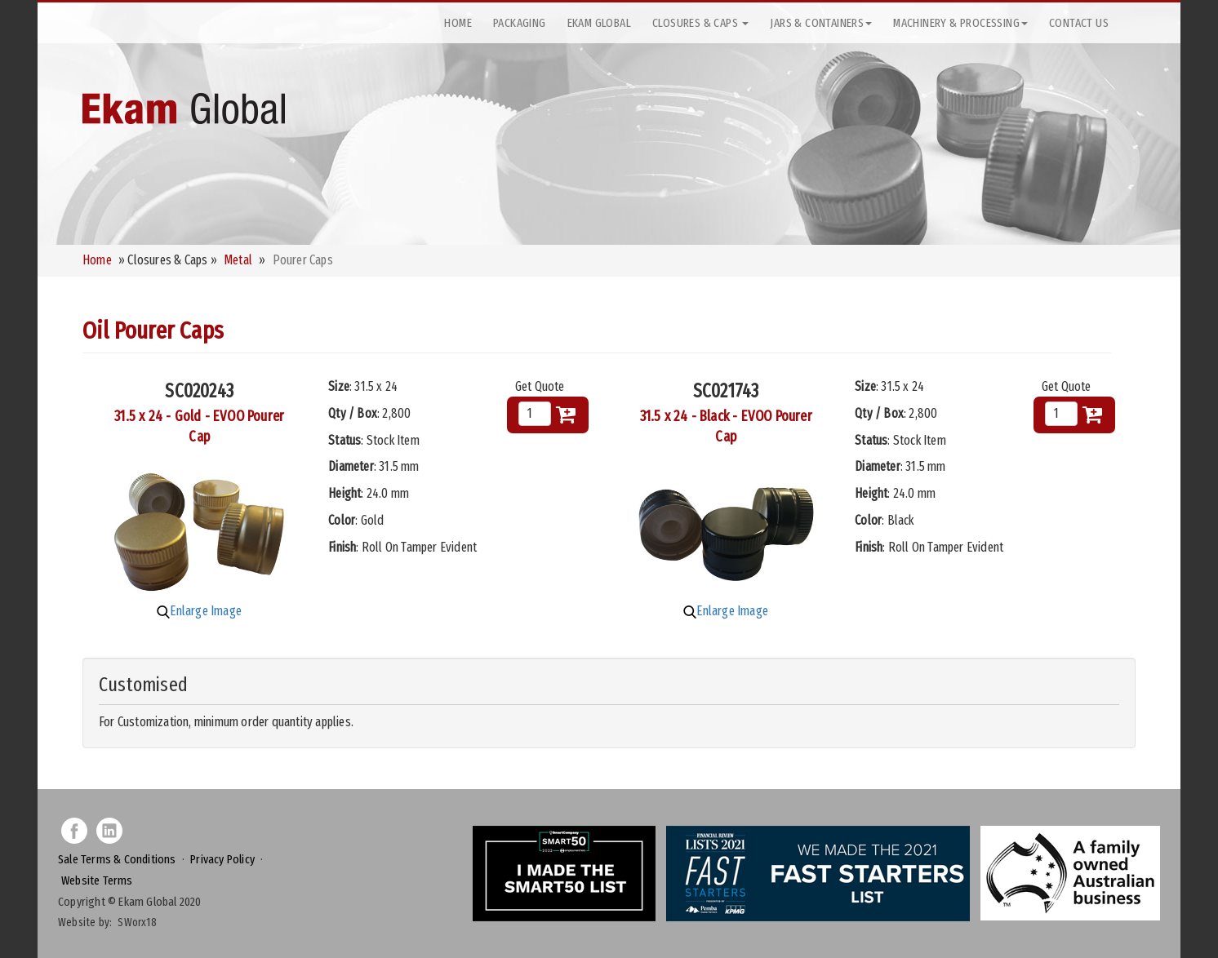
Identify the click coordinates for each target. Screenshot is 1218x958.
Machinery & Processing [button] (960, 23)
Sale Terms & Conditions (117, 859)
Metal (238, 260)
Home (458, 23)
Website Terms (97, 880)
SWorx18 (137, 922)
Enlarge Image (199, 611)
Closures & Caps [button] (700, 23)
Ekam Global (599, 23)
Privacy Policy (222, 859)
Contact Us (1079, 23)
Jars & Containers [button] (821, 23)
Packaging (519, 23)
